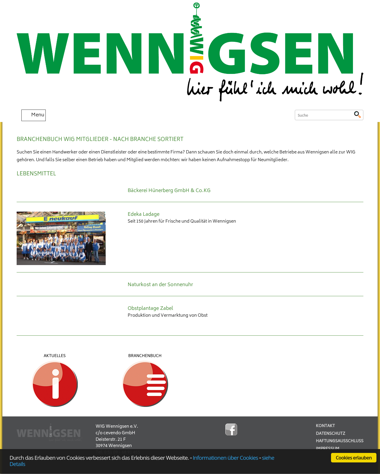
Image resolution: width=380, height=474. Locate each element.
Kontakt (325, 426)
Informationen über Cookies (225, 457)
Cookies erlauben (354, 457)
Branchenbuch (145, 356)
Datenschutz (330, 434)
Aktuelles (55, 356)
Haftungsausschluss (339, 441)
